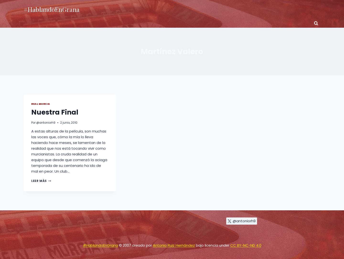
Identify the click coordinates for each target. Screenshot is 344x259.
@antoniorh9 (45, 123)
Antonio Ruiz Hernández (174, 245)
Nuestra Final (54, 112)
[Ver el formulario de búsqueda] (316, 23)
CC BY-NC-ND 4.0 (245, 245)
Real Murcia (40, 104)
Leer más (41, 181)
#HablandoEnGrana (100, 245)
